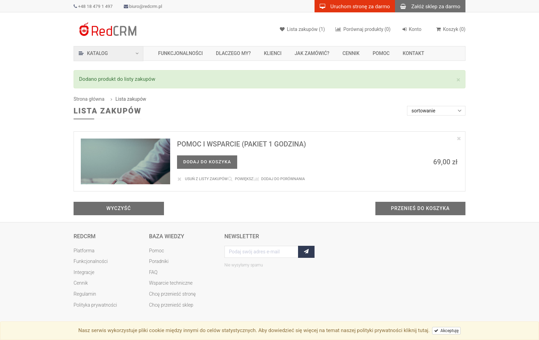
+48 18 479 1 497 (93, 6)
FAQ (153, 272)
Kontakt (414, 53)
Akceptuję (446, 330)
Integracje (84, 272)
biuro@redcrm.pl (143, 6)
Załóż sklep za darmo (427, 6)
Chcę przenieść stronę (172, 294)
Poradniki (158, 261)
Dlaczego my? (233, 53)
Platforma (84, 250)
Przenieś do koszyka (420, 208)
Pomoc (381, 53)
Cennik (351, 53)
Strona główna (89, 99)
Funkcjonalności (180, 53)
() (450, 29)
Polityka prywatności (95, 305)
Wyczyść (119, 208)
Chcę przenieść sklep (171, 305)
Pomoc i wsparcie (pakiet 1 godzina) (241, 144)
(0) (362, 29)
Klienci (273, 53)
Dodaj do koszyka (207, 161)
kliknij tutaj (416, 330)
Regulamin (85, 294)
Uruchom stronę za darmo (352, 6)
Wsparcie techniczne (170, 283)
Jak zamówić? (312, 53)
